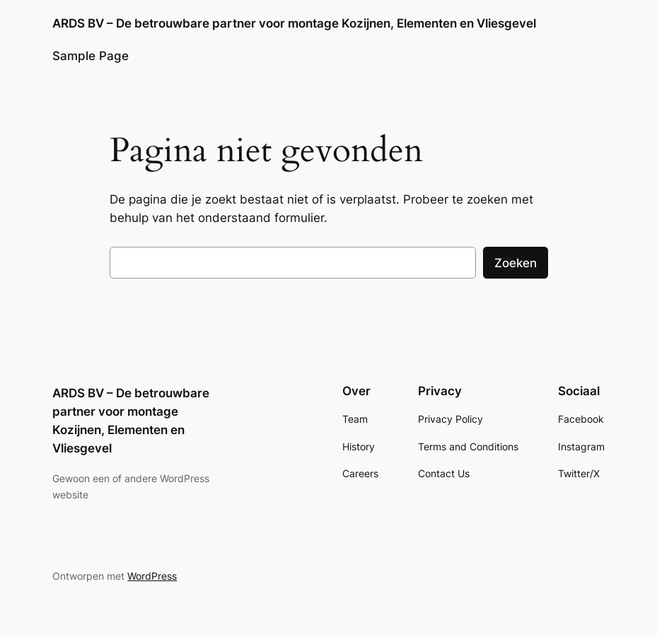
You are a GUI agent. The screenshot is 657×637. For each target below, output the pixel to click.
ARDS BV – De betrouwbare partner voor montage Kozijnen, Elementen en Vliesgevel (294, 23)
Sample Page (90, 56)
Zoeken (515, 263)
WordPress (152, 576)
